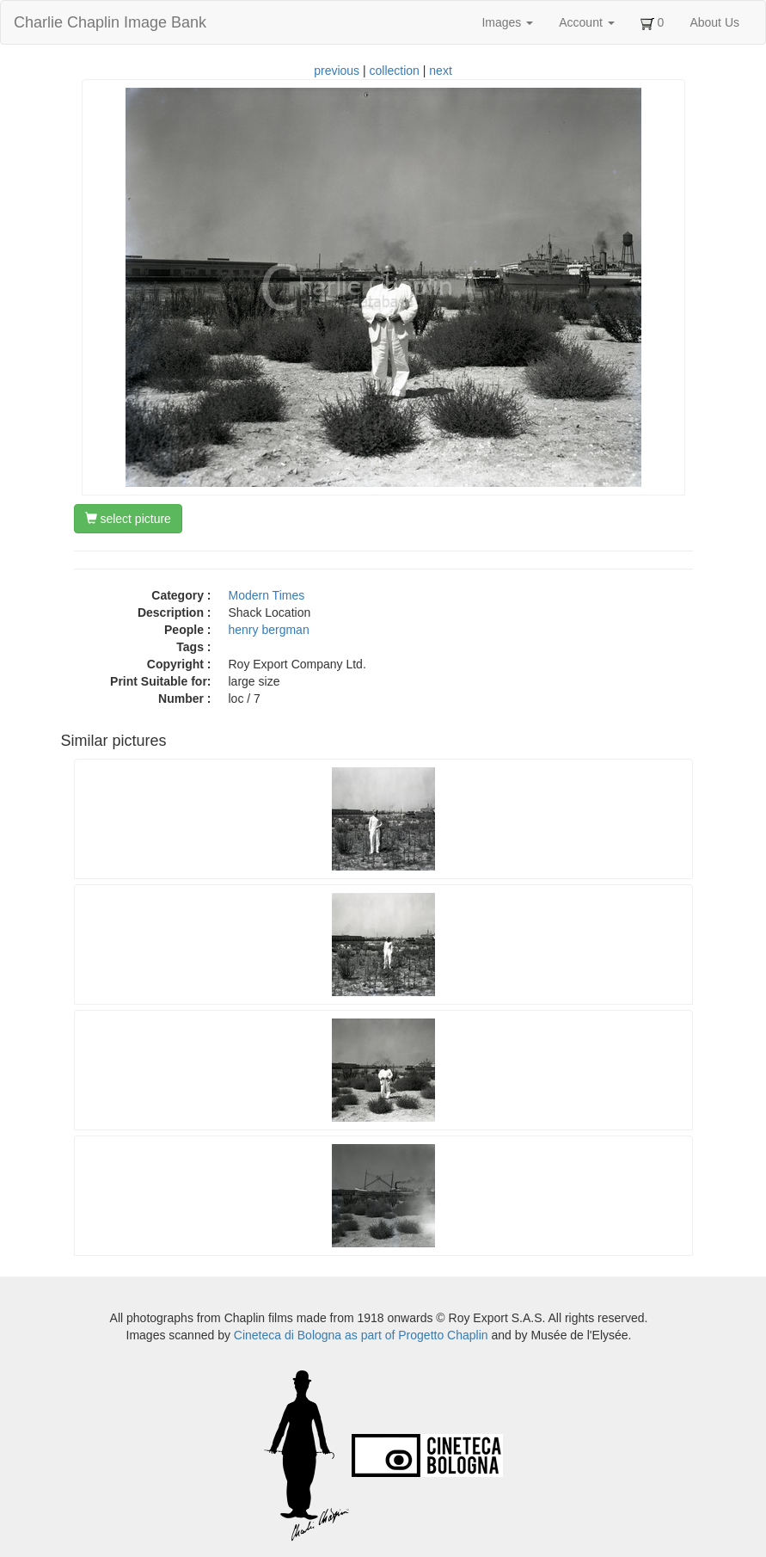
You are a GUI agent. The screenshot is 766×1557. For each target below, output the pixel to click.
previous (336, 70)
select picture (128, 519)
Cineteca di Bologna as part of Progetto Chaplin (361, 1335)
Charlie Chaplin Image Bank (110, 22)
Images (507, 22)
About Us (714, 22)
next (440, 70)
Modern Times (267, 595)
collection (395, 70)
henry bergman (269, 630)
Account (586, 22)
